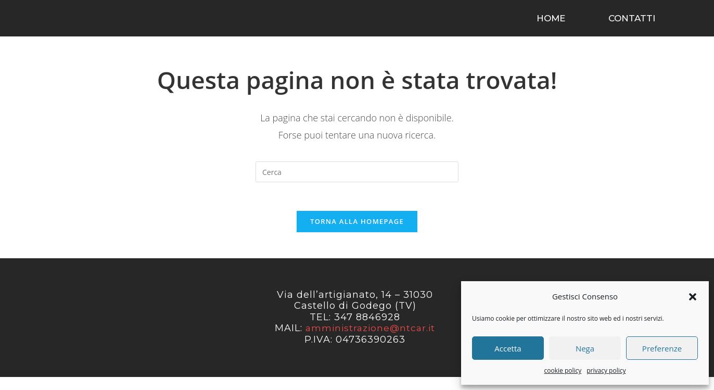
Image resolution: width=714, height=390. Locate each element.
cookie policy (563, 370)
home (551, 23)
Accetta (507, 348)
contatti (631, 23)
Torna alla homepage (357, 234)
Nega (585, 348)
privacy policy (606, 370)
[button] (692, 297)
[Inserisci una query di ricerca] (357, 182)
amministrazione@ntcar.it (370, 341)
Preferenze (662, 348)
